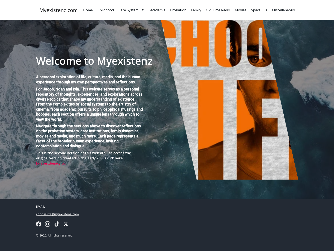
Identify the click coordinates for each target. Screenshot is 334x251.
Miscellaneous (283, 10)
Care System (128, 10)
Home (88, 10)
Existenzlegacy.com (52, 163)
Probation (178, 10)
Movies (240, 10)
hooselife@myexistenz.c (55, 214)
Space (256, 10)
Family (196, 10)
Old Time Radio (218, 10)
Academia (157, 10)
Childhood (105, 10)
